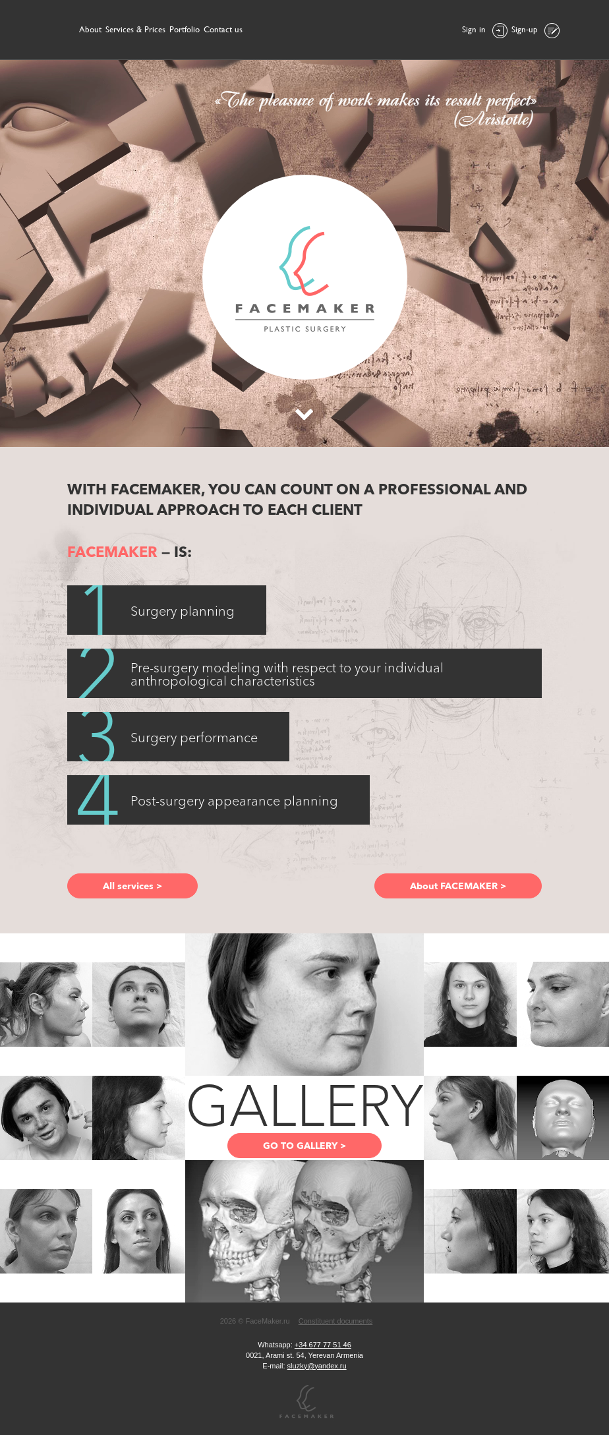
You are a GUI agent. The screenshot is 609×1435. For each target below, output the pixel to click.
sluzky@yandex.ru (317, 1366)
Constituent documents (336, 1321)
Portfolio (184, 29)
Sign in (485, 30)
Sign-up (535, 30)
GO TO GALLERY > (304, 1146)
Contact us (223, 29)
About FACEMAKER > (458, 886)
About (90, 29)
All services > (132, 886)
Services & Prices (135, 29)
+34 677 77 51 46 (323, 1345)
